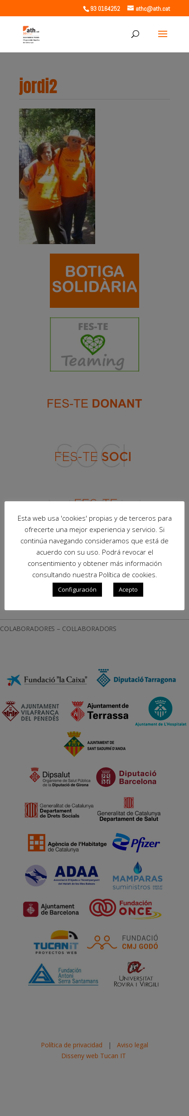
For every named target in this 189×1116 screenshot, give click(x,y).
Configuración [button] (77, 589)
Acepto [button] (128, 589)
